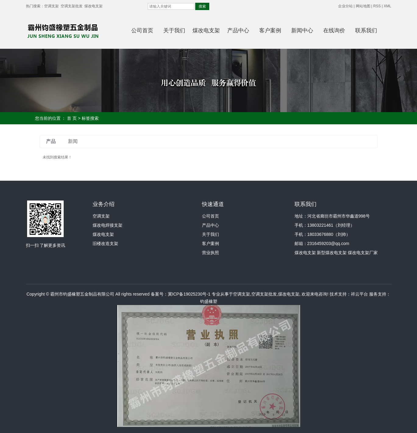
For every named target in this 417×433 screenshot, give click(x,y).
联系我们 (366, 30)
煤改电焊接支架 (107, 225)
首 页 (72, 118)
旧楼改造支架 (105, 243)
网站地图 (363, 6)
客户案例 (270, 30)
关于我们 (174, 30)
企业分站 (345, 6)
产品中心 (238, 30)
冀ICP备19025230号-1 (189, 294)
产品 (51, 141)
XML (387, 6)
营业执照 (210, 252)
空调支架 (51, 6)
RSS (377, 6)
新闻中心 (302, 30)
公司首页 (142, 30)
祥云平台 (359, 294)
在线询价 (334, 30)
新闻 (73, 141)
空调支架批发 (72, 6)
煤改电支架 (93, 6)
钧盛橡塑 (208, 301)
